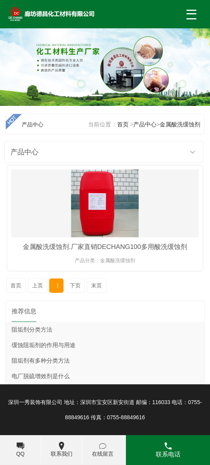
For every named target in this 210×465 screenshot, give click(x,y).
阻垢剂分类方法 (32, 330)
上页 (37, 286)
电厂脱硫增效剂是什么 (41, 376)
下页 (75, 286)
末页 (96, 286)
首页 (15, 286)
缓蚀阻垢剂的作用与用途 (44, 345)
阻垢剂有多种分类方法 (41, 361)
